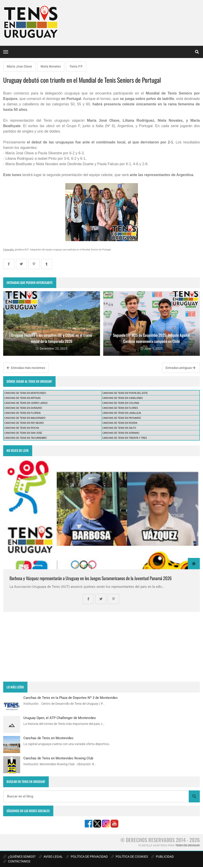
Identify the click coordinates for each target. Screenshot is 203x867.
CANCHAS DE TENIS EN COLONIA (120, 403)
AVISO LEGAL (51, 856)
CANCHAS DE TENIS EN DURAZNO (23, 408)
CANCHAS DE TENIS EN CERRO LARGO (26, 403)
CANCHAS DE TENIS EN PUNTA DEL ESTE (125, 393)
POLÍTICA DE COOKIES (129, 856)
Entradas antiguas (180, 368)
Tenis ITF (76, 66)
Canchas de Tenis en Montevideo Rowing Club (58, 758)
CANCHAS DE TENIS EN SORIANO (120, 433)
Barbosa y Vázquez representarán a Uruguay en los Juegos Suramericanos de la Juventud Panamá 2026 (91, 578)
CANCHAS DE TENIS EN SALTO (119, 428)
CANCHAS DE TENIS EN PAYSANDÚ (121, 418)
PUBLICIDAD (162, 856)
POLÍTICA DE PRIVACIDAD (87, 856)
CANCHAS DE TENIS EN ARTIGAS (22, 398)
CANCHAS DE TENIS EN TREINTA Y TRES (124, 438)
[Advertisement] (101, 646)
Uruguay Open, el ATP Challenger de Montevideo (59, 718)
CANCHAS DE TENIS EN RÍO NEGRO (24, 423)
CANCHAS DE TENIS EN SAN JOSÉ (23, 433)
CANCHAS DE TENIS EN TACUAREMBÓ (25, 438)
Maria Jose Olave (19, 66)
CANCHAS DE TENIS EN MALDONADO (25, 418)
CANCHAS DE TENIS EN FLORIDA (22, 413)
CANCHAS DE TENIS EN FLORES (120, 408)
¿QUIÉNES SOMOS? (19, 856)
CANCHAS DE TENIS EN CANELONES (122, 398)
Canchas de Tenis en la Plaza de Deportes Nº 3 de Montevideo (70, 698)
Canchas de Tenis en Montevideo (48, 738)
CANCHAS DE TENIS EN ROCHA (21, 428)
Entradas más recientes (26, 368)
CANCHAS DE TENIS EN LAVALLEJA (121, 413)
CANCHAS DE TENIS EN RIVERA (119, 423)
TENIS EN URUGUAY (187, 845)
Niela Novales (51, 66)
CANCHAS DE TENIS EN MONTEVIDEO (25, 393)
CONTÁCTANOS (16, 861)
